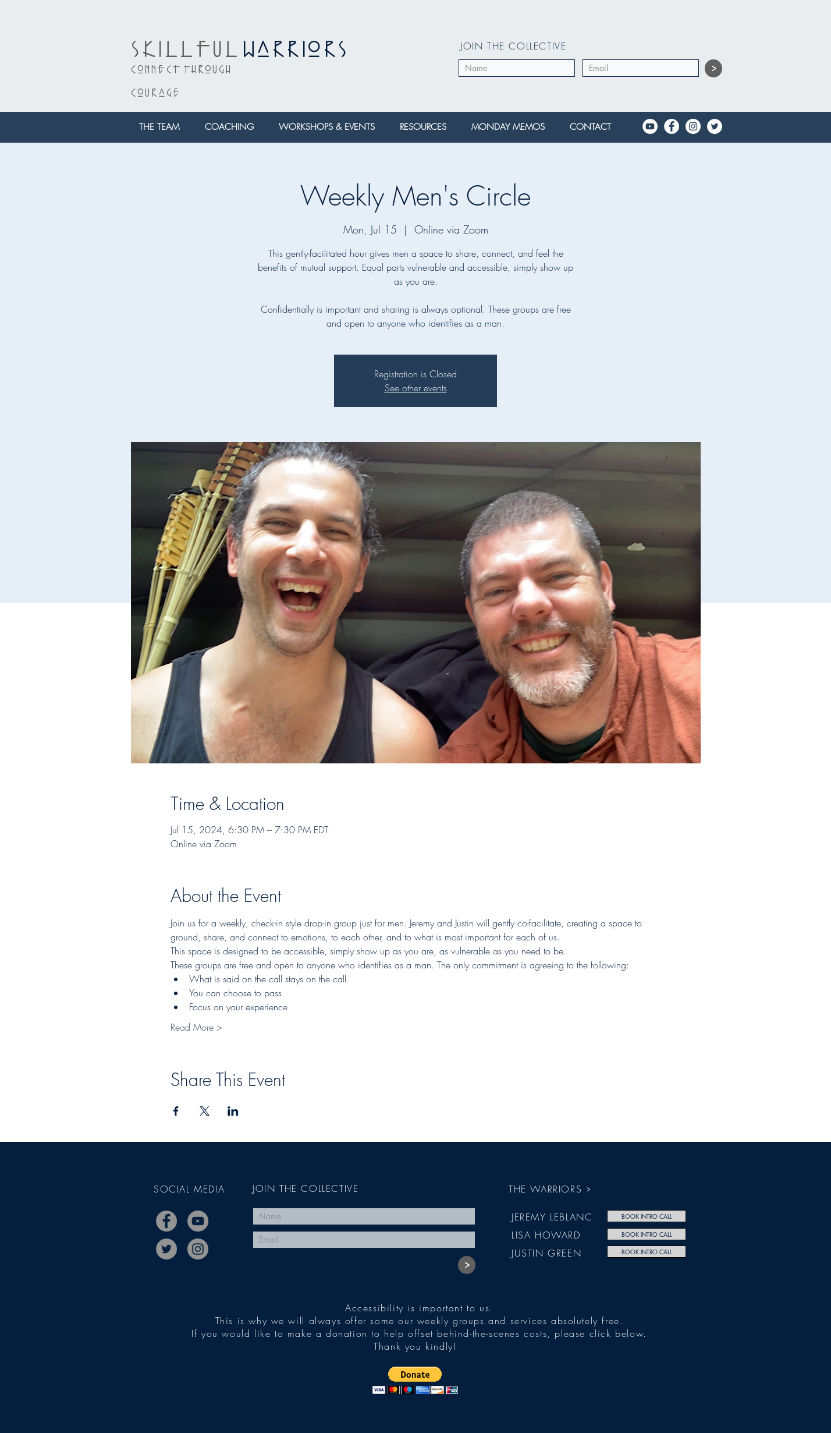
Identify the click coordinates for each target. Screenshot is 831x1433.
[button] (163, 127)
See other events (416, 387)
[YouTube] (650, 126)
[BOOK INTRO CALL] (646, 1216)
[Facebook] (671, 126)
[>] (713, 68)
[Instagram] (693, 126)
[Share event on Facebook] (176, 1111)
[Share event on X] (204, 1111)
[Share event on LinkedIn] (233, 1111)
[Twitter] (714, 126)
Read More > (196, 1027)
